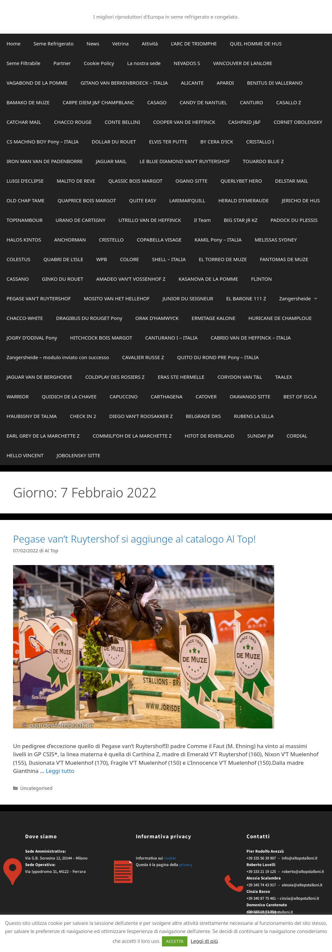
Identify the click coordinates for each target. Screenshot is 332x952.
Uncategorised (36, 788)
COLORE (129, 259)
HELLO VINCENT (25, 455)
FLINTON (261, 279)
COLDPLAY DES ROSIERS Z (115, 377)
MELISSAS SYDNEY (276, 239)
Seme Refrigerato (54, 43)
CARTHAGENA (166, 396)
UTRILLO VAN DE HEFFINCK (150, 220)
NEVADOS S (187, 63)
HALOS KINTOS (24, 239)
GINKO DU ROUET (62, 279)
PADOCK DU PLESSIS (294, 220)
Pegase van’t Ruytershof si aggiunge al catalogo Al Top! (134, 538)
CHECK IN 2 (83, 416)
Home (14, 43)
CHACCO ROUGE (73, 122)
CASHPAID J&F (244, 122)
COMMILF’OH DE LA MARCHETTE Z (132, 435)
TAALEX (283, 377)
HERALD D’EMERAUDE (243, 200)
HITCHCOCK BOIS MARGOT (101, 337)
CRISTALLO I (260, 141)
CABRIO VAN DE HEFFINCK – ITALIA (251, 337)
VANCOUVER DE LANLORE (242, 63)
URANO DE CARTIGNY (80, 220)
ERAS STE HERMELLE (181, 377)
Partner (62, 63)
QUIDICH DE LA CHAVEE (69, 396)
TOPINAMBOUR (24, 220)
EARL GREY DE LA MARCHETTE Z (43, 435)
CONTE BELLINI (122, 122)
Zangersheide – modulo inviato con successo (58, 357)
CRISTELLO (111, 239)
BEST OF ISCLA (300, 396)
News (93, 43)
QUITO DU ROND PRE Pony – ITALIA (218, 357)
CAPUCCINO (124, 396)
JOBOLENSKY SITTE (78, 455)
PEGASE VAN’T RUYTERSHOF (39, 298)
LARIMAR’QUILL (187, 200)
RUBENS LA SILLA (254, 416)
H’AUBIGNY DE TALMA (32, 416)
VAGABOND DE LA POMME (37, 82)
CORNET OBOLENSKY (298, 122)
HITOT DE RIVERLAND (209, 435)
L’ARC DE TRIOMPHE (194, 43)
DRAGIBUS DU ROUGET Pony (89, 318)
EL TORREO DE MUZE (223, 259)
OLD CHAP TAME (25, 200)
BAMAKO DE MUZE (28, 102)
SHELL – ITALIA (169, 259)
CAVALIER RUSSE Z (143, 357)
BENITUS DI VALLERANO (275, 82)
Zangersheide (301, 298)
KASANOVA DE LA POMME (208, 279)
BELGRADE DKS (203, 416)
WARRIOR (18, 396)
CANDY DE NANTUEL (203, 102)
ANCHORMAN (70, 239)
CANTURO (251, 102)
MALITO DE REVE (76, 180)
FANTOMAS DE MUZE (284, 259)
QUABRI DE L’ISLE (63, 259)
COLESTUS (18, 259)
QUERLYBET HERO (241, 180)
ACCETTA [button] (174, 941)
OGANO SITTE (191, 180)
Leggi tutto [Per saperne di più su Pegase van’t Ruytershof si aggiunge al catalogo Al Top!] (60, 771)
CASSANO (18, 279)
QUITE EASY (142, 200)
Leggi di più (204, 941)
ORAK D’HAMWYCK (157, 318)
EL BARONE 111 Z (246, 298)
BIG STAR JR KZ (241, 220)
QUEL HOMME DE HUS (256, 43)
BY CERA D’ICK (216, 141)
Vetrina (120, 43)
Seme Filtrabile (23, 63)
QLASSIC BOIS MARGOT (135, 180)
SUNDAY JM (260, 435)
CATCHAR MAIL (24, 122)
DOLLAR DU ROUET (114, 141)
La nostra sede (144, 63)
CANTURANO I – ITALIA (171, 337)
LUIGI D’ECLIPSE (25, 180)
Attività (150, 43)
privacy (185, 864)
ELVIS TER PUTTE (168, 141)
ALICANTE (192, 82)
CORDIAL (297, 435)
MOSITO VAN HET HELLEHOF (117, 298)
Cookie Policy (99, 63)
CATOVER (206, 396)
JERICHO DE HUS (301, 200)
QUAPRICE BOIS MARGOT (86, 200)
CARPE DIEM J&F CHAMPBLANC (98, 102)
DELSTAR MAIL (291, 180)
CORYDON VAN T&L (239, 377)
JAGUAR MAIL (111, 161)
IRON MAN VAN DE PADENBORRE (45, 161)
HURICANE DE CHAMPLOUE (280, 318)
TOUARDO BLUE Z (263, 161)
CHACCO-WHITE (25, 318)
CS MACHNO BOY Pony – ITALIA (43, 141)
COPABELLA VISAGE (159, 239)
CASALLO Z (288, 102)
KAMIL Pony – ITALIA (218, 239)
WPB (101, 259)
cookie (170, 858)
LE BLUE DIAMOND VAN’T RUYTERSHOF (185, 161)
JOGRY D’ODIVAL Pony (32, 337)
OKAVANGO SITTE (249, 396)
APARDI (225, 82)
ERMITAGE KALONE (213, 318)
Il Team (202, 220)
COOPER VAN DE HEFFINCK (184, 122)
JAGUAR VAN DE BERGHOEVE (39, 377)
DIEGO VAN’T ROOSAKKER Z (141, 416)
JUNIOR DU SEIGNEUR (188, 298)
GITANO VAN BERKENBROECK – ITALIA (124, 82)
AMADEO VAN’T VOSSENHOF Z (131, 279)
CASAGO (156, 102)
